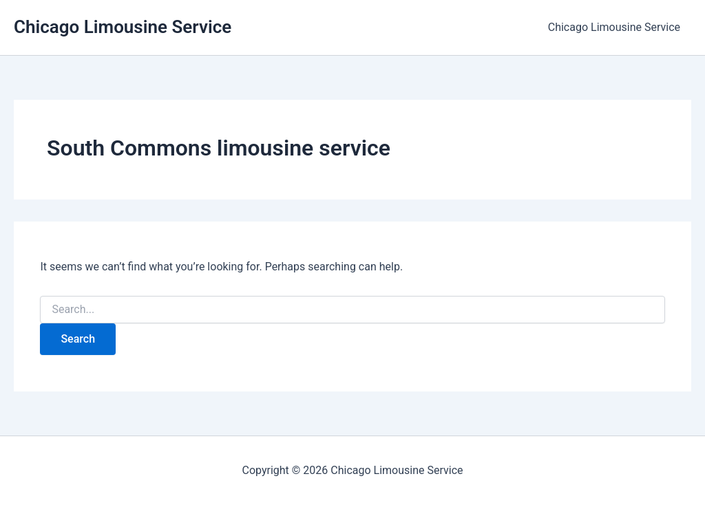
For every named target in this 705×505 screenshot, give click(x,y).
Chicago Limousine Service (122, 27)
